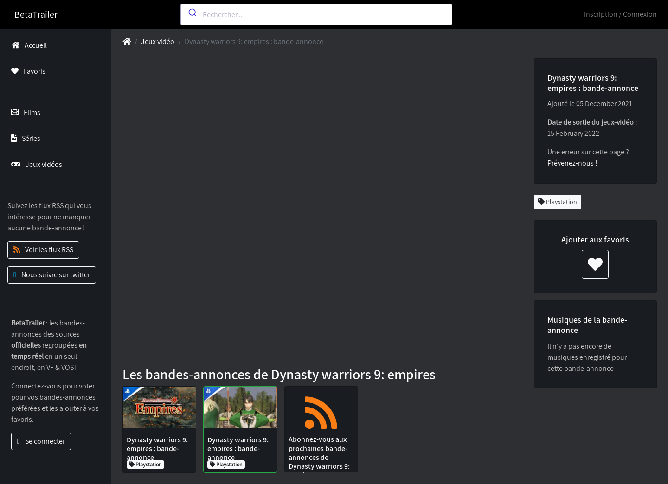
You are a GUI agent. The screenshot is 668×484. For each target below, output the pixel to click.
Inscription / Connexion (620, 14)
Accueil (27, 45)
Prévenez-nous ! (572, 163)
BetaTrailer (36, 14)
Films (23, 112)
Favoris (26, 71)
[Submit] (192, 12)
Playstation (557, 201)
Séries (23, 138)
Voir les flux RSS (43, 250)
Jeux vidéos (34, 164)
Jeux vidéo (157, 41)
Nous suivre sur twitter (51, 275)
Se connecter (41, 441)
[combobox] (316, 14)
